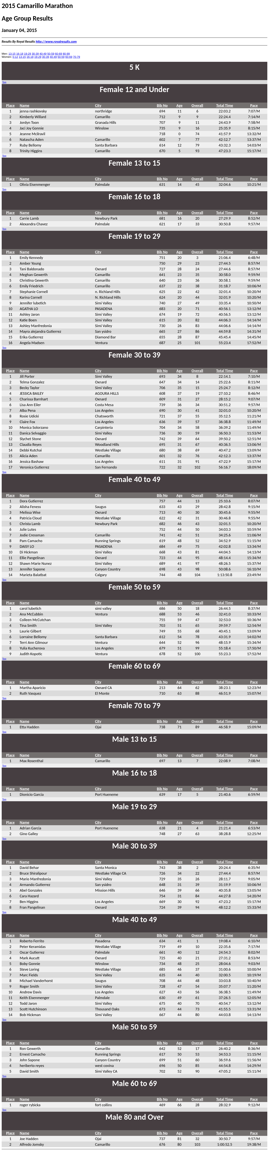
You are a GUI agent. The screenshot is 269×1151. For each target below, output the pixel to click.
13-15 (12, 53)
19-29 (27, 53)
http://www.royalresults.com (56, 42)
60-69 (58, 53)
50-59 (50, 53)
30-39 (35, 53)
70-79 (76, 56)
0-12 (15, 56)
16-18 (19, 53)
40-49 (43, 53)
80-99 (66, 53)
